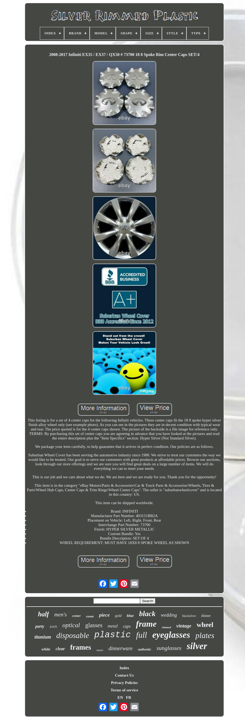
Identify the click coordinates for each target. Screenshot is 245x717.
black (147, 614)
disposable (72, 635)
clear (60, 648)
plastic (112, 635)
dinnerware (120, 648)
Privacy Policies (124, 683)
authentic (144, 649)
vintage (183, 626)
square (99, 650)
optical (71, 625)
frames (80, 647)
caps (127, 626)
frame (146, 624)
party (39, 626)
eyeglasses (171, 635)
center (76, 616)
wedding (169, 615)
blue (130, 615)
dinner (206, 616)
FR (128, 697)
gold (118, 616)
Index (124, 668)
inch (53, 627)
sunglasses (169, 648)
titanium (42, 637)
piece (104, 615)
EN (120, 697)
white (46, 649)
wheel (205, 625)
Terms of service (124, 690)
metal (113, 626)
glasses (93, 625)
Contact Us (124, 675)
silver (197, 646)
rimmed (166, 627)
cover (90, 616)
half (43, 614)
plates (204, 635)
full (141, 635)
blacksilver (189, 616)
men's (60, 614)
